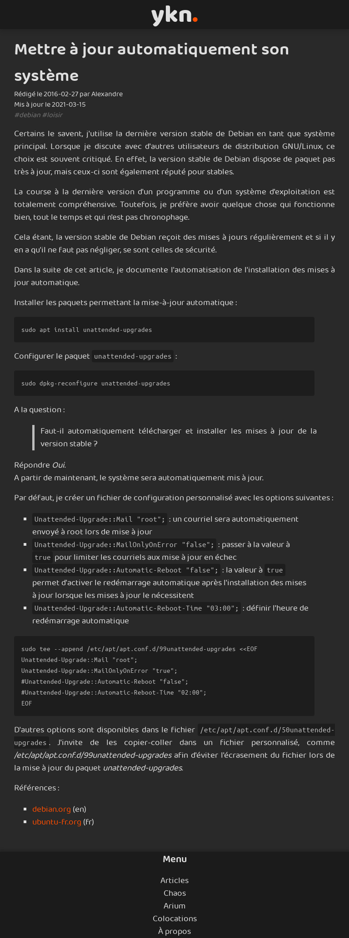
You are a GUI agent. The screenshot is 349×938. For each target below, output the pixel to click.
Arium (175, 906)
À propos (174, 931)
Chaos (175, 893)
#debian (27, 115)
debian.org (51, 809)
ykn (174, 14)
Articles (174, 880)
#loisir (52, 115)
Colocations (175, 919)
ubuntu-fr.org (56, 822)
